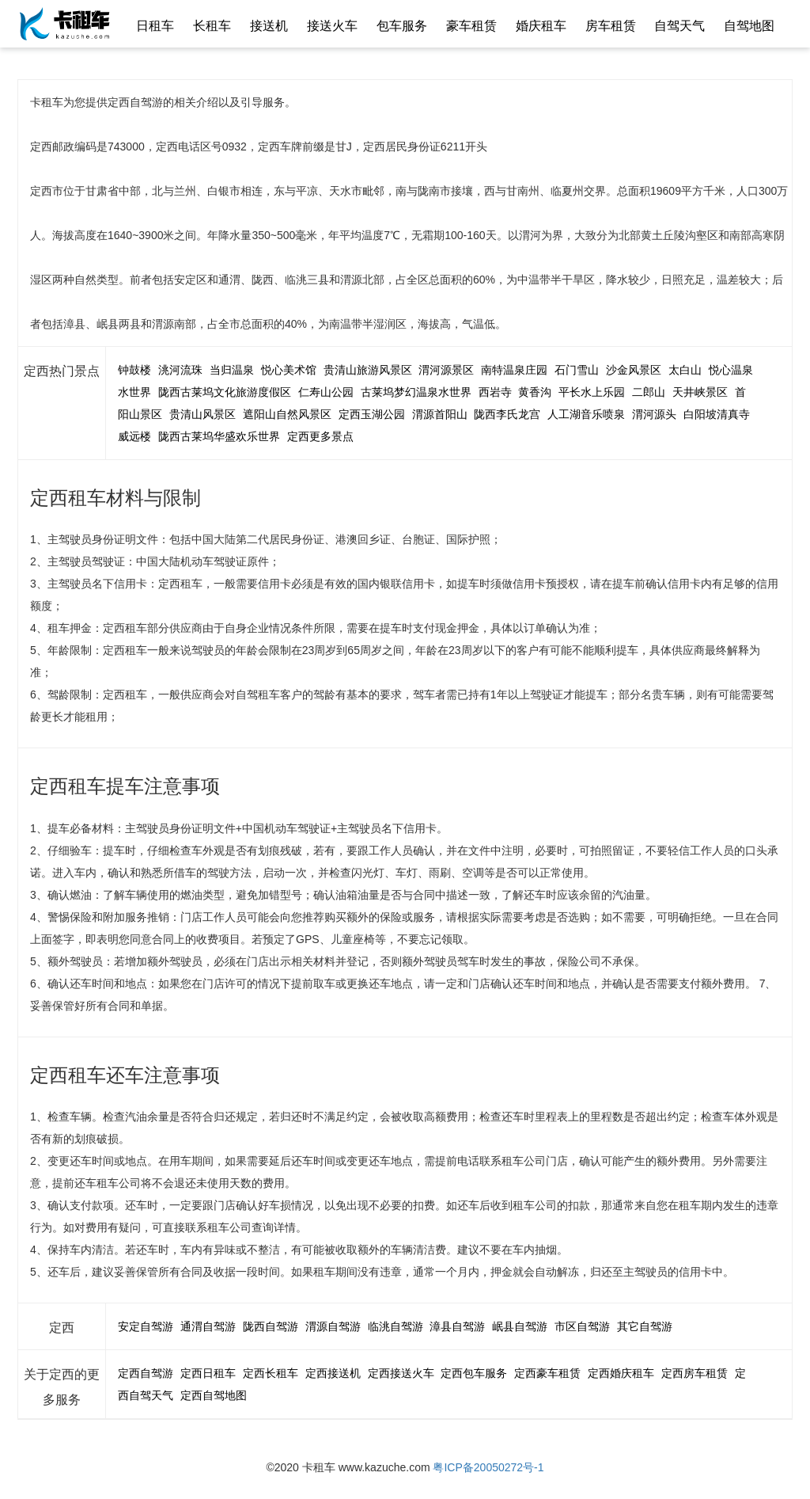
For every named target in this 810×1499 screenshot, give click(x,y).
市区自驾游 (582, 1326)
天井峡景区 (700, 392)
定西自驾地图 (213, 1395)
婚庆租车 (541, 25)
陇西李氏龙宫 (507, 414)
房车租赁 (610, 25)
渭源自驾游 (333, 1326)
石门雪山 (577, 369)
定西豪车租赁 (547, 1373)
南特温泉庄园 (514, 369)
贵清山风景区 (202, 414)
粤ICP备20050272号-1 (488, 1467)
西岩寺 (495, 392)
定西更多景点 (320, 436)
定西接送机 (333, 1373)
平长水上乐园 (591, 392)
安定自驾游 (145, 1326)
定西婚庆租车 (621, 1373)
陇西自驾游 (270, 1326)
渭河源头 (654, 414)
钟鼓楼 (134, 369)
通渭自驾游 (208, 1326)
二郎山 (648, 392)
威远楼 (134, 436)
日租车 (155, 25)
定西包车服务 (474, 1373)
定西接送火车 (401, 1373)
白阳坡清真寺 (716, 414)
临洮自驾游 (395, 1326)
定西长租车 (270, 1373)
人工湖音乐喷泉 (586, 414)
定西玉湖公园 (372, 414)
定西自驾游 (145, 1373)
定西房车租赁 (694, 1373)
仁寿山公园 (326, 392)
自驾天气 (679, 25)
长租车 (212, 25)
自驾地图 (749, 25)
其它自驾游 (644, 1326)
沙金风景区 (633, 369)
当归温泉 (232, 369)
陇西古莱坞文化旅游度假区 (224, 392)
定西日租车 (208, 1373)
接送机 (269, 25)
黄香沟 (534, 392)
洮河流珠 (180, 369)
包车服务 (402, 25)
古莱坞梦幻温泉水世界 (416, 392)
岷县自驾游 (519, 1326)
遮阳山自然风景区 (287, 414)
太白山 (685, 369)
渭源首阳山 (439, 414)
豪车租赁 (471, 25)
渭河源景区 (446, 369)
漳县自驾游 (457, 1326)
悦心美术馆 (288, 369)
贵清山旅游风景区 (368, 369)
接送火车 (332, 25)
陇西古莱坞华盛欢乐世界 (219, 436)
